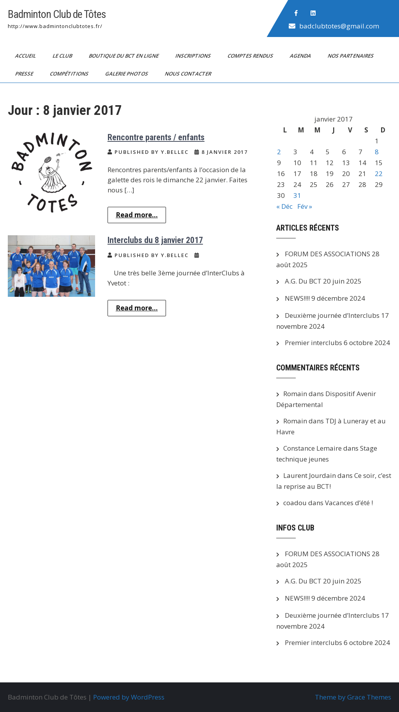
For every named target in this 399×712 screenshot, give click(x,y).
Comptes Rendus (251, 55)
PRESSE (24, 73)
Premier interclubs (313, 342)
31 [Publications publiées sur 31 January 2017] (297, 195)
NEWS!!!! (297, 298)
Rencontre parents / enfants (156, 137)
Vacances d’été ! (349, 502)
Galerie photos (127, 73)
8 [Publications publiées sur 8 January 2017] (377, 151)
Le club (63, 55)
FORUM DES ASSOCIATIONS (327, 253)
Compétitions (69, 73)
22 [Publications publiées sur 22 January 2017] (379, 173)
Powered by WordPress (128, 697)
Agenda (301, 55)
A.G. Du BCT (303, 281)
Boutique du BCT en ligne (124, 55)
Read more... (137, 214)
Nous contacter (188, 73)
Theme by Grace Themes (353, 697)
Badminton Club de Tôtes (57, 14)
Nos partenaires (351, 55)
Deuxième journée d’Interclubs (332, 315)
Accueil (26, 55)
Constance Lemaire (312, 448)
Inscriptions (194, 55)
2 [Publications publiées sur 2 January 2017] (279, 151)
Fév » (304, 206)
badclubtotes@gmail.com (339, 25)
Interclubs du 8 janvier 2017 (155, 240)
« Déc (284, 206)
